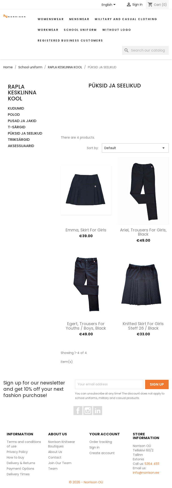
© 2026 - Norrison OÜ (86, 482)
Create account (102, 453)
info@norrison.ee (146, 472)
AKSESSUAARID (21, 146)
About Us (55, 452)
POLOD (14, 114)
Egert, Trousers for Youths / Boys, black (86, 326)
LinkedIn (100, 417)
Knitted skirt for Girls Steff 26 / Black (143, 326)
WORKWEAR (48, 30)
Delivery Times (18, 474)
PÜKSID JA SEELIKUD (25, 133)
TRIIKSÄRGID (19, 139)
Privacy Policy (17, 452)
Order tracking (100, 442)
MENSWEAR (79, 19)
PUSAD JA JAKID (22, 121)
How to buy (15, 457)
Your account (104, 434)
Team (53, 468)
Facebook (82, 417)
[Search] (145, 50)
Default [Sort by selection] (135, 148)
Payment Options (20, 468)
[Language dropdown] (109, 5)
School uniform (80, 30)
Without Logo (116, 30)
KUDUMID (16, 108)
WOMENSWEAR (51, 19)
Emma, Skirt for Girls (86, 230)
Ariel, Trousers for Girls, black (143, 232)
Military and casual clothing (126, 19)
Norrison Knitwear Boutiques (61, 444)
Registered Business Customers (70, 40)
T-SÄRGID (16, 127)
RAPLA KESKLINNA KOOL (22, 92)
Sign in (94, 447)
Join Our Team (59, 463)
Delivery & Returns (21, 463)
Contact (54, 457)
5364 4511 (152, 463)
